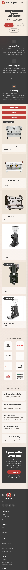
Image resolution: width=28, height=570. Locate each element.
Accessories (14, 117)
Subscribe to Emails (7, 564)
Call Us (19, 25)
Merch (3, 530)
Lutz (3, 519)
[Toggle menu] (24, 2)
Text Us (9, 25)
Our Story (4, 527)
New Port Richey (6, 516)
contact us (15, 78)
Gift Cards (4, 532)
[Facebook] (6, 505)
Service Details (14, 472)
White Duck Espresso (9, 2)
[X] (13, 505)
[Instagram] (3, 505)
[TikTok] (10, 505)
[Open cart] (22, 3)
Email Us (14, 30)
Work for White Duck (7, 562)
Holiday (3, 514)
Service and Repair (6, 541)
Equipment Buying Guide (8, 548)
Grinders (14, 112)
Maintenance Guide (7, 551)
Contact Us (14, 477)
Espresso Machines (14, 107)
